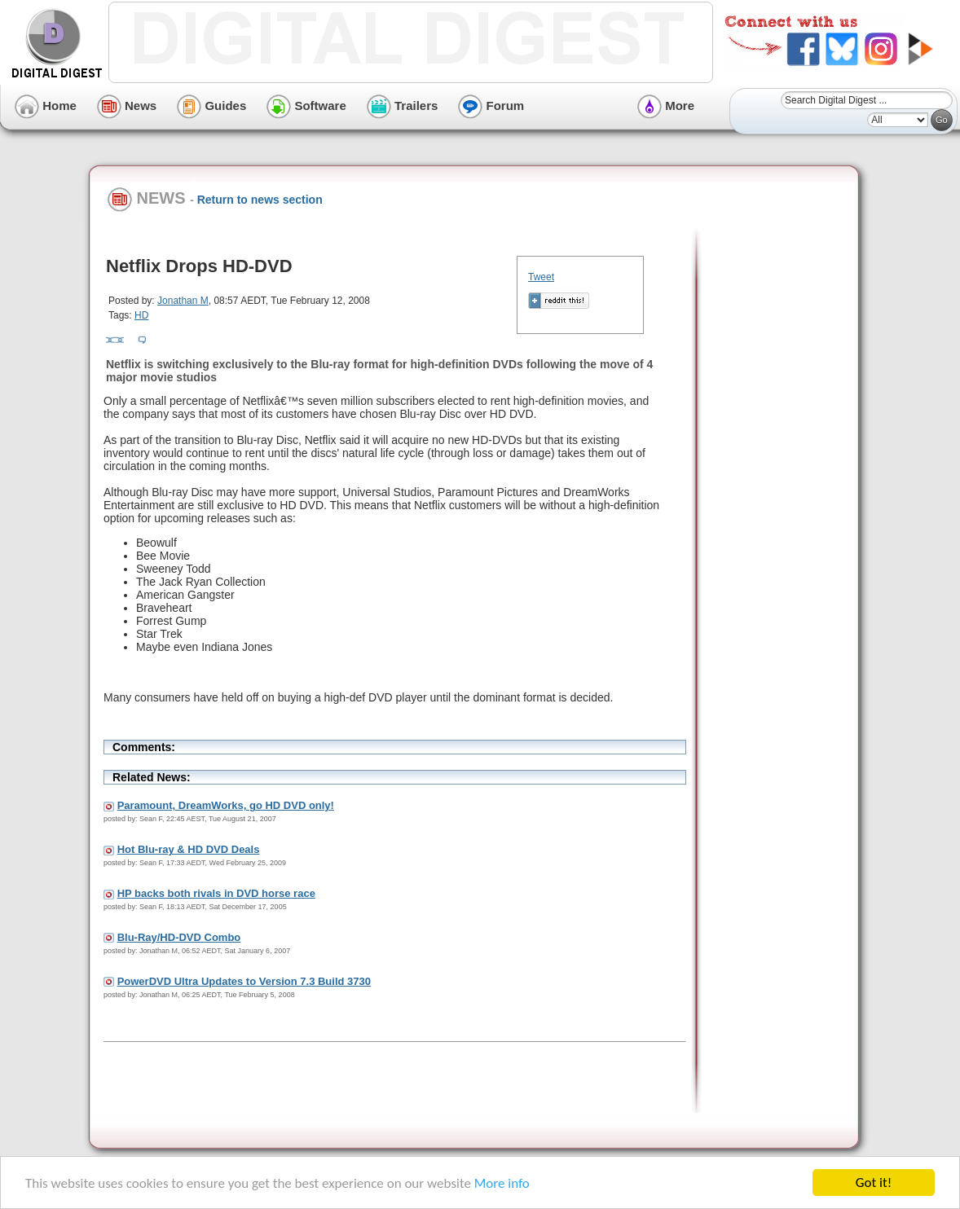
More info (502, 1184)
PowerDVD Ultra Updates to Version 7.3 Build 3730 (244, 981)
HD (141, 315)
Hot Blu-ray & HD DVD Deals (188, 849)
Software (306, 105)
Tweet (541, 277)
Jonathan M (183, 300)
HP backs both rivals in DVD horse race (216, 893)
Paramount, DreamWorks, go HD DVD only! (225, 805)
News (126, 105)
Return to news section (260, 199)
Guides (211, 105)
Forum (491, 105)
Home (46, 105)
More (665, 105)
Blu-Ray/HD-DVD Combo (179, 937)
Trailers (402, 105)
